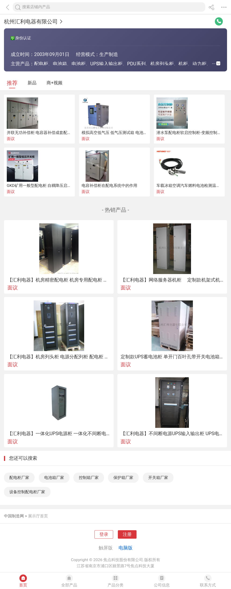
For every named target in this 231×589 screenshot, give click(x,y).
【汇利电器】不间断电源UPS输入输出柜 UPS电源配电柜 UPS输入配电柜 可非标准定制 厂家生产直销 (172, 433)
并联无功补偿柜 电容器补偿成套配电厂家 (43, 132)
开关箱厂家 (158, 477)
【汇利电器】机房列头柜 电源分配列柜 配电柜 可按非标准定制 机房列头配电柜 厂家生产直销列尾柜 (58, 356)
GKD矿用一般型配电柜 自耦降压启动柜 (41, 185)
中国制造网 (14, 516)
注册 (127, 534)
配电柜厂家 (19, 477)
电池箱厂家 (54, 477)
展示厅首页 (38, 516)
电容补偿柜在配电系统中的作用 (109, 185)
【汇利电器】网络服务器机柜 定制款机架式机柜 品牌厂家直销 (172, 280)
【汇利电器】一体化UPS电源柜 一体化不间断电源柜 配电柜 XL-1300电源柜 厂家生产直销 (58, 433)
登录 (103, 534)
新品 (32, 82)
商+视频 (54, 82)
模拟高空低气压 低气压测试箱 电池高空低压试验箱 (126, 132)
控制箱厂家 (89, 477)
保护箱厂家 (123, 477)
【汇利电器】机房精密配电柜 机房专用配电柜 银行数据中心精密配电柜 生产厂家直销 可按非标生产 (58, 280)
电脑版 (126, 548)
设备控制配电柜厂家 (27, 491)
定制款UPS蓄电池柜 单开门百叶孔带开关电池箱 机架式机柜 (172, 356)
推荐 (12, 83)
